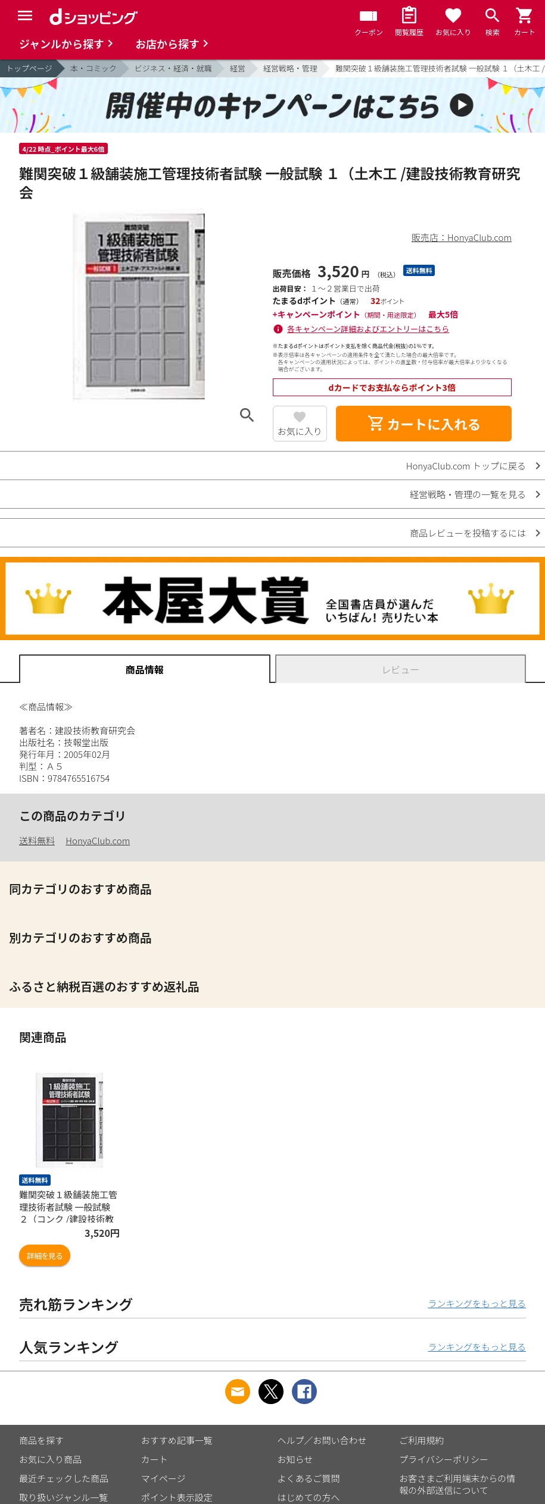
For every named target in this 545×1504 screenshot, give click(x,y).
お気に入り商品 (50, 1459)
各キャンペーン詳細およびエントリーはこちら (368, 328)
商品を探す (41, 1440)
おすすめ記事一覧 (177, 1440)
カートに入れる (424, 423)
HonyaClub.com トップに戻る (466, 465)
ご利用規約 (421, 1440)
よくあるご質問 (309, 1478)
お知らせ (295, 1459)
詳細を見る (45, 1255)
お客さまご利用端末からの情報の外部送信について (457, 1484)
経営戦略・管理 (290, 68)
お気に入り (300, 431)
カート (154, 1459)
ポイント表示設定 (177, 1497)
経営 (237, 68)
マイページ (163, 1478)
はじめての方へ (309, 1497)
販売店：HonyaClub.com (462, 237)
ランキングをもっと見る (477, 1303)
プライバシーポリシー (443, 1459)
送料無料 (37, 840)
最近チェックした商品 (63, 1478)
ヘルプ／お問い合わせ (322, 1440)
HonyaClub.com (98, 840)
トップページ (29, 68)
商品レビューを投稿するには (468, 532)
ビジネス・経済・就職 (173, 68)
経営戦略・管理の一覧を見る (468, 494)
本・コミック (93, 68)
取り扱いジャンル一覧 (63, 1497)
